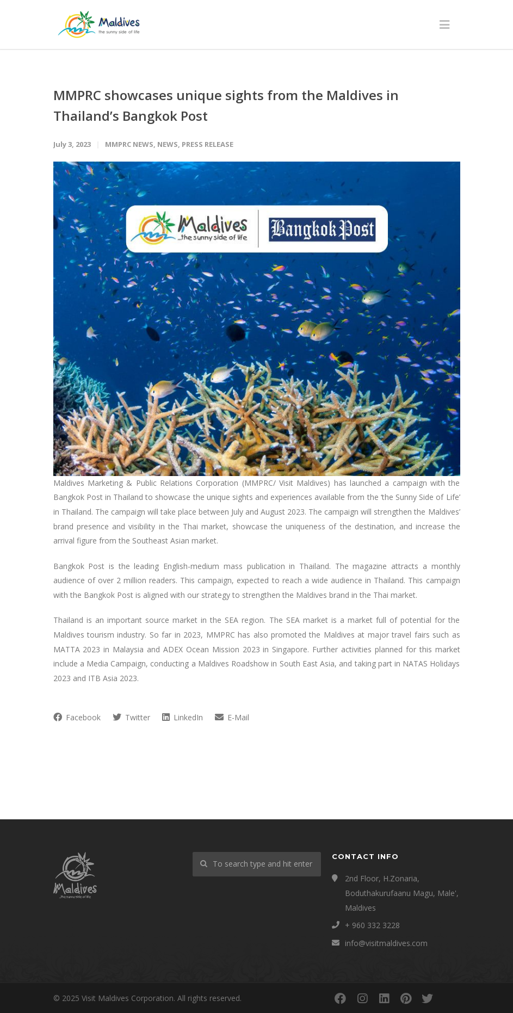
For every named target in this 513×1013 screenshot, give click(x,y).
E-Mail (232, 717)
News (167, 144)
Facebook (77, 717)
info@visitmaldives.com (386, 943)
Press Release (207, 144)
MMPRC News (129, 144)
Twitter (131, 717)
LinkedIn (182, 717)
